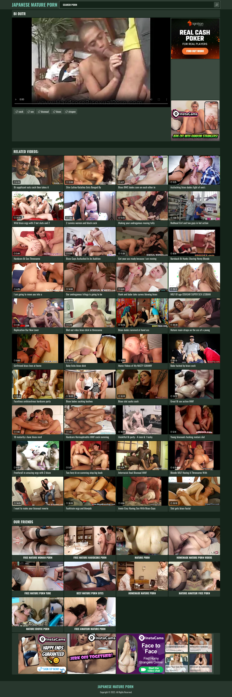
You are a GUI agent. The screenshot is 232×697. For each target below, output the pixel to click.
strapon (72, 111)
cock (21, 111)
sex (32, 111)
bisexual (45, 111)
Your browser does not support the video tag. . (91, 62)
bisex (58, 111)
